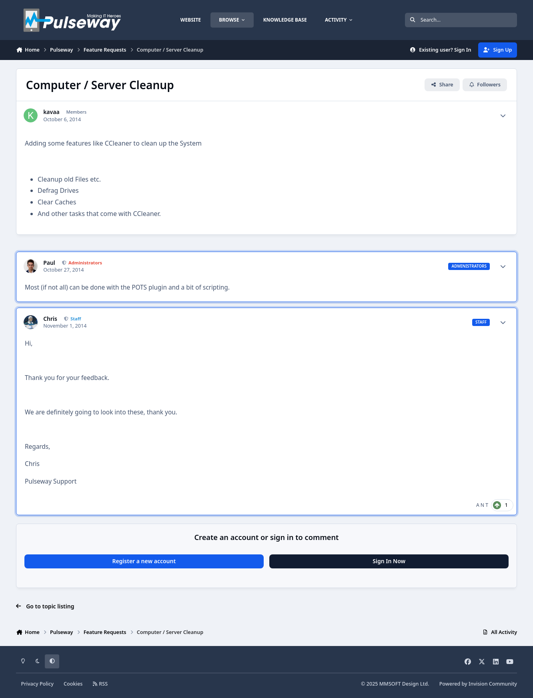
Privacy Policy (37, 683)
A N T (482, 505)
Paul (49, 262)
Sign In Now (389, 561)
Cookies (73, 683)
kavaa (51, 112)
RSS (100, 683)
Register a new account (144, 561)
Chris (50, 318)
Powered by (478, 683)
